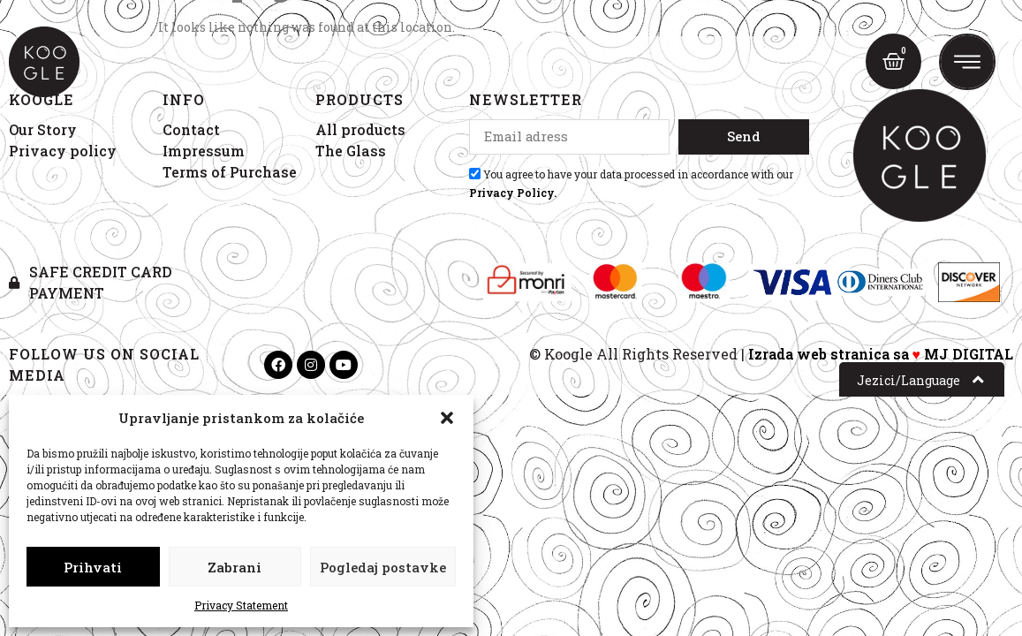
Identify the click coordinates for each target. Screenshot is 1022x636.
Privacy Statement (241, 605)
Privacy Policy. (512, 193)
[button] (447, 418)
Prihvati (93, 567)
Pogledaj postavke (383, 567)
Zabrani (234, 567)
